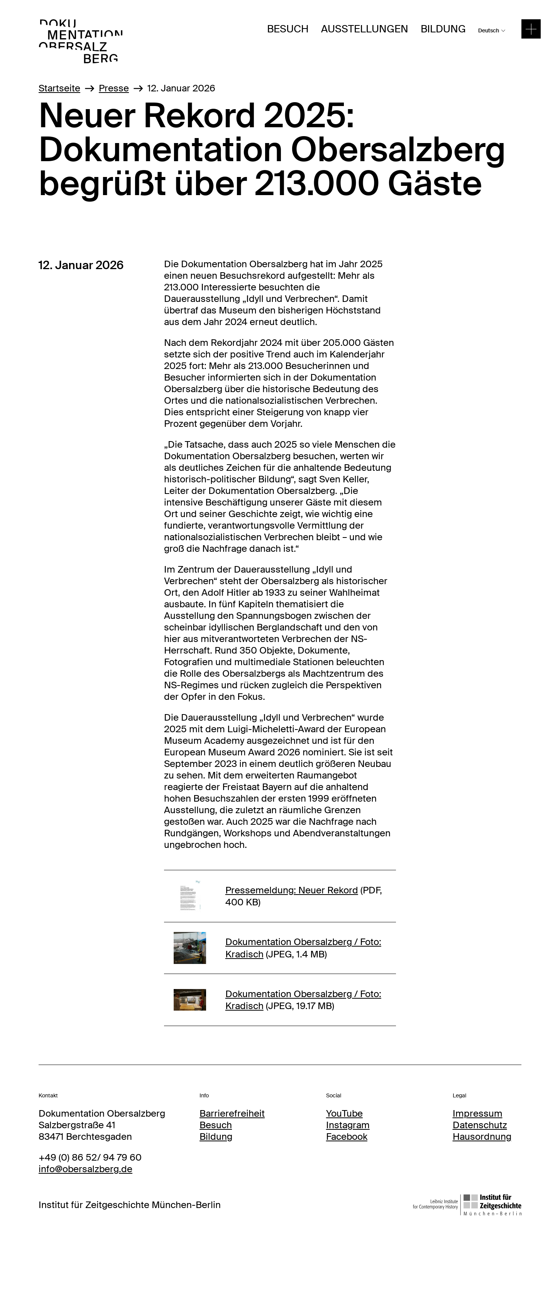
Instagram (348, 1125)
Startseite (59, 88)
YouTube (344, 1113)
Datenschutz (480, 1125)
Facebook (346, 1136)
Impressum (477, 1113)
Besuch (288, 29)
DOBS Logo (64, 25)
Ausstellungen (364, 29)
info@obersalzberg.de (85, 1169)
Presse (114, 88)
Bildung (443, 29)
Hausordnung (482, 1136)
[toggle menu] (531, 29)
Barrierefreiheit (232, 1113)
